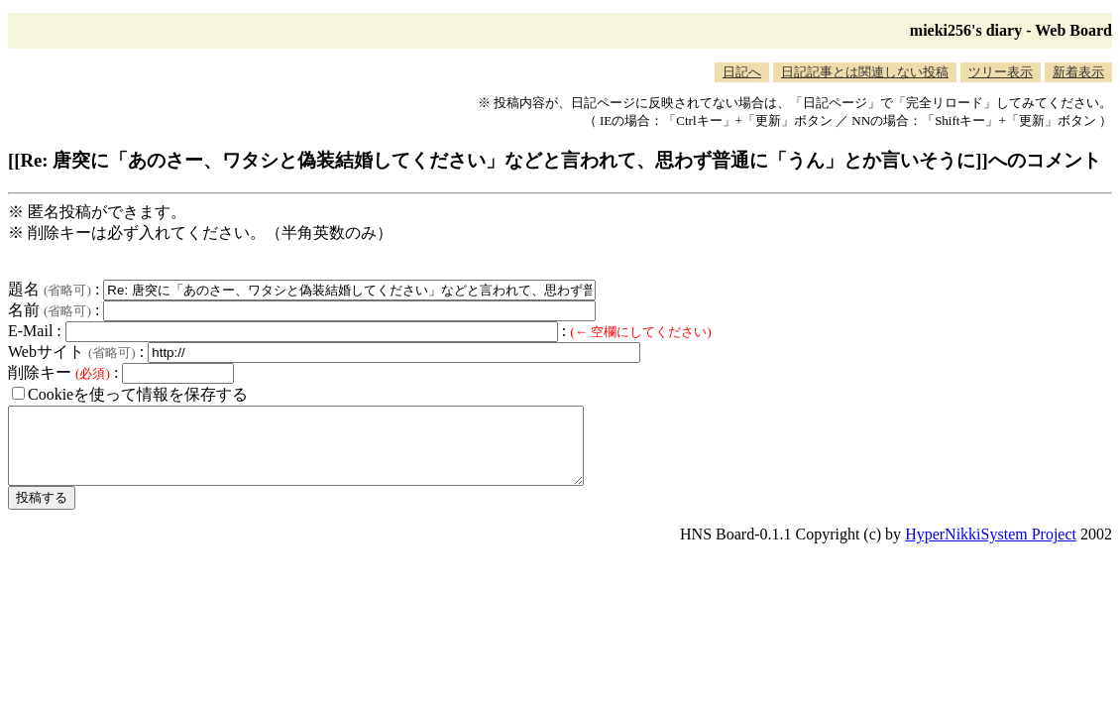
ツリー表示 (1000, 71)
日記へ (742, 71)
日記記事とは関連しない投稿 (865, 71)
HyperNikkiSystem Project (990, 548)
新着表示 (1078, 71)
